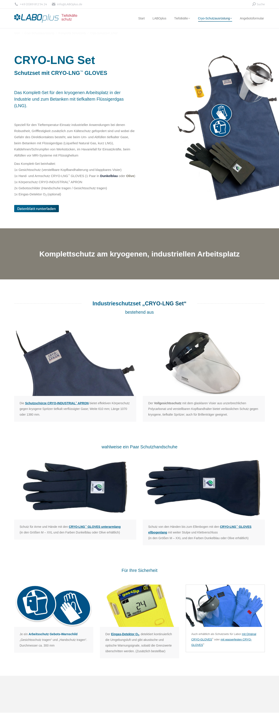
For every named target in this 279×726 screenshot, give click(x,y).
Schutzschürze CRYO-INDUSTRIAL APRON (57, 403)
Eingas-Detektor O (125, 634)
